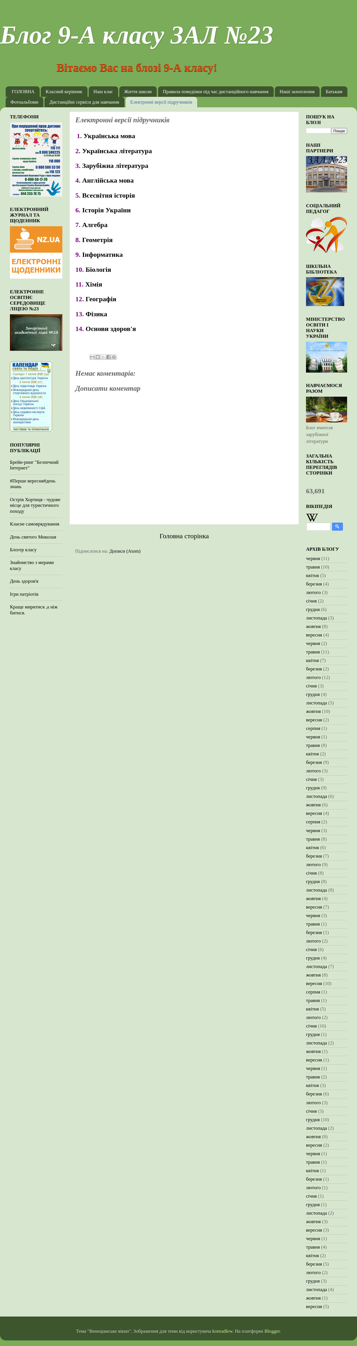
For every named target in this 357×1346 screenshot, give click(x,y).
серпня (313, 728)
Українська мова (110, 136)
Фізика (96, 314)
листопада (316, 618)
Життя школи (138, 91)
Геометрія (97, 239)
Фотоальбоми (24, 102)
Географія (101, 299)
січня (311, 601)
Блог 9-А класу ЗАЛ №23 (136, 35)
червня (313, 558)
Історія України (106, 210)
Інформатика (102, 254)
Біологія (98, 269)
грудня (313, 609)
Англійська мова (108, 180)
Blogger (272, 1331)
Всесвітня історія (108, 195)
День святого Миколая (33, 537)
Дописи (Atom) (125, 551)
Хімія (93, 284)
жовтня (313, 626)
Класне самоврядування (34, 524)
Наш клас (103, 91)
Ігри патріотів (24, 594)
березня (314, 584)
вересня (314, 635)
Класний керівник (64, 91)
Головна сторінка (184, 536)
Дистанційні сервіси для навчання (84, 102)
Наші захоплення (297, 91)
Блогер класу (23, 549)
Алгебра (94, 224)
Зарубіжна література (115, 165)
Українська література (117, 151)
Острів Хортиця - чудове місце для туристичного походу (35, 505)
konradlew (222, 1331)
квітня (312, 575)
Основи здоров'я (111, 328)
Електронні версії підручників (161, 102)
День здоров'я (24, 581)
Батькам (334, 91)
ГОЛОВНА (23, 91)
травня (313, 567)
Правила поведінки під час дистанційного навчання (216, 91)
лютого (313, 592)
